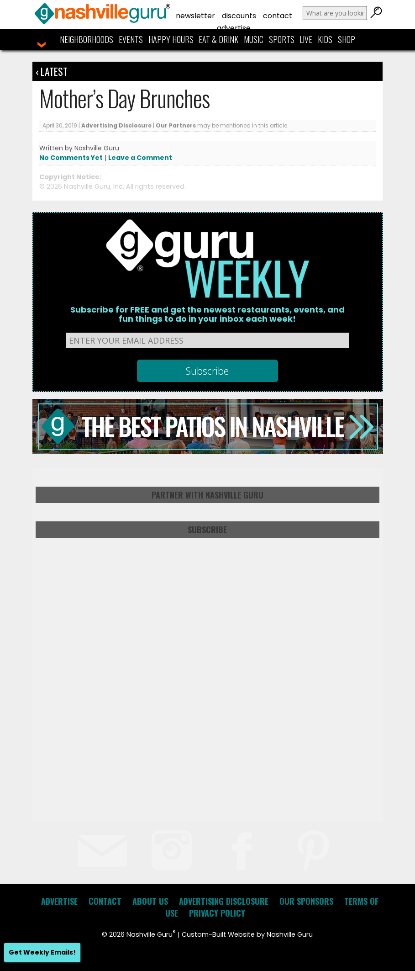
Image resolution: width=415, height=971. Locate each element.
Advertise (234, 28)
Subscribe (207, 530)
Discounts (239, 16)
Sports (281, 39)
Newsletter (195, 16)
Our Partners (176, 125)
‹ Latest (52, 71)
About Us (150, 901)
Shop (346, 39)
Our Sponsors (306, 901)
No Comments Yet (71, 157)
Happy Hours (171, 39)
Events (131, 39)
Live (305, 39)
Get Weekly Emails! (42, 952)
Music (253, 39)
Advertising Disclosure (116, 125)
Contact (277, 16)
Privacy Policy (217, 913)
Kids (325, 39)
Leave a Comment (140, 157)
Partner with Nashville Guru (207, 495)
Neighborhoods (86, 39)
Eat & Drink (218, 39)
